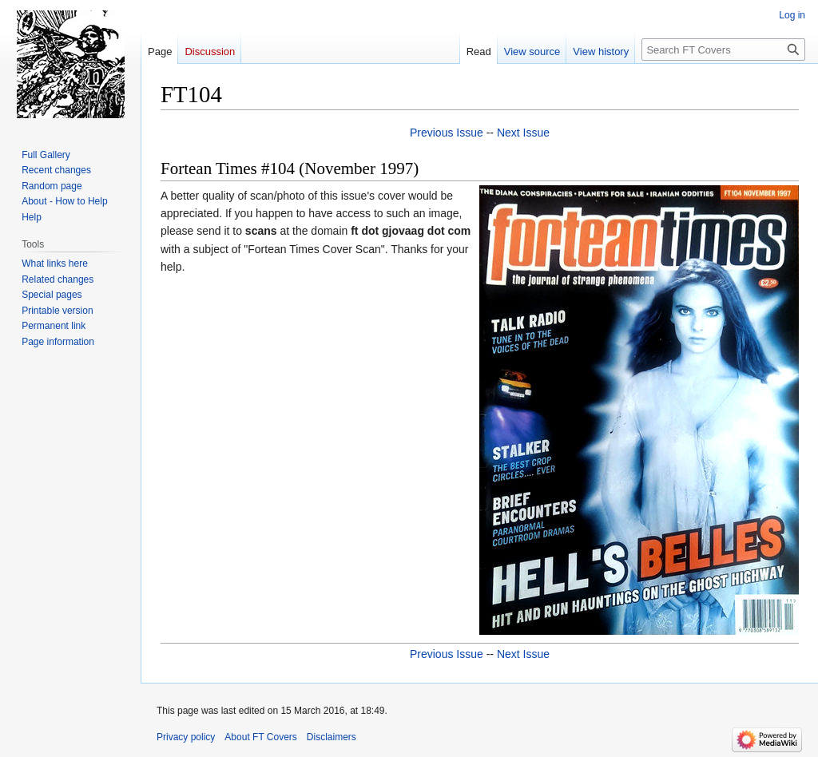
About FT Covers (260, 737)
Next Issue (523, 132)
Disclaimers (331, 737)
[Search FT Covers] (723, 49)
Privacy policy (186, 737)
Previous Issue (446, 132)
